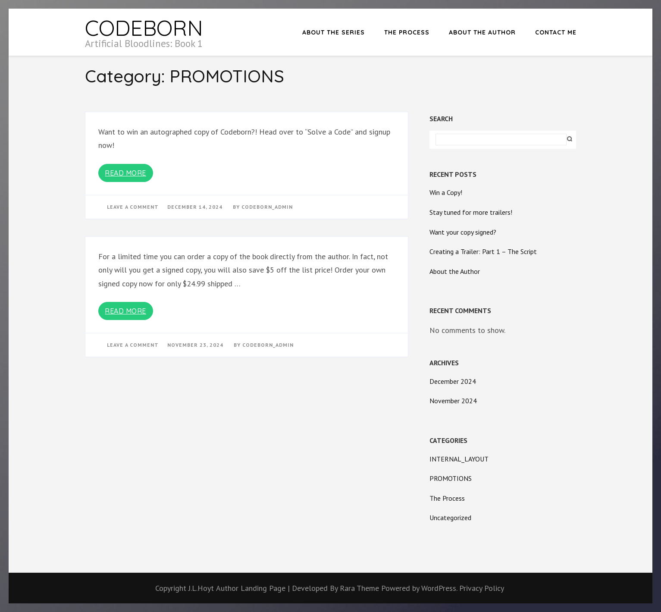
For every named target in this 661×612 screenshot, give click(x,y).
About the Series (333, 32)
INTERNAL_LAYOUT (459, 459)
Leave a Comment (133, 207)
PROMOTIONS (450, 478)
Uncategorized (450, 517)
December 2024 (452, 381)
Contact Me (555, 32)
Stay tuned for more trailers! (470, 212)
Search (441, 118)
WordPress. (439, 588)
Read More (125, 173)
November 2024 (453, 400)
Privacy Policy (481, 588)
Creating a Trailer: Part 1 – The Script (483, 251)
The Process (406, 32)
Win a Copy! (445, 192)
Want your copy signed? (462, 232)
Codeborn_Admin (267, 207)
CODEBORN (144, 27)
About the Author (482, 32)
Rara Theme (360, 588)
